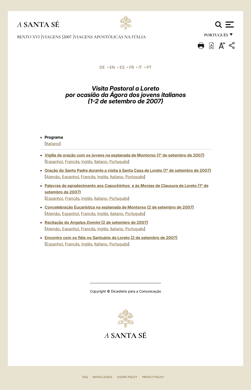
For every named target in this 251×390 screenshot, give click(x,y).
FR (131, 67)
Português (118, 161)
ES (122, 67)
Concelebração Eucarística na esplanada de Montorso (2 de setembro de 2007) (119, 207)
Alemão (53, 176)
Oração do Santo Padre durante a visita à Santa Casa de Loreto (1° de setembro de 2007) (128, 170)
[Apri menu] (229, 24)
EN (112, 67)
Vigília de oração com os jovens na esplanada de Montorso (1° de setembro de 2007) (124, 155)
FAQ (85, 377)
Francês (72, 161)
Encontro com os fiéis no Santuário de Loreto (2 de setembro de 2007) (111, 237)
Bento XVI (29, 37)
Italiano (52, 143)
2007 (68, 37)
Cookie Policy (127, 377)
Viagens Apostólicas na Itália (110, 37)
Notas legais (102, 377)
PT (149, 67)
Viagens (52, 37)
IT (140, 67)
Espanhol (54, 161)
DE (102, 67)
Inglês (86, 161)
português (216, 36)
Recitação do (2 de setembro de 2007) (96, 222)
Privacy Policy (153, 377)
